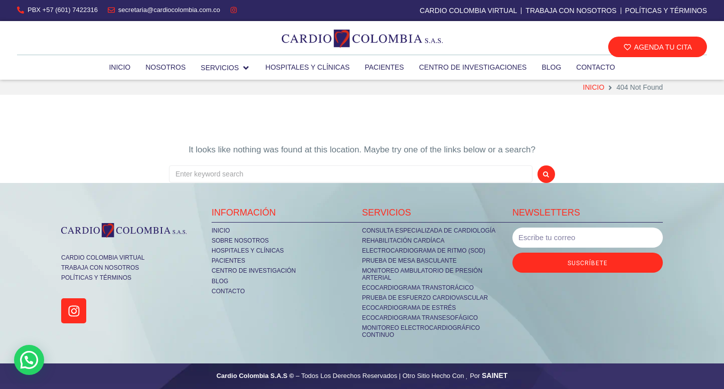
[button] (657, 47)
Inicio (594, 87)
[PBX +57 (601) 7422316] (20, 10)
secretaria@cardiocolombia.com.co (169, 10)
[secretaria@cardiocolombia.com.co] (111, 10)
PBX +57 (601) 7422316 (63, 10)
